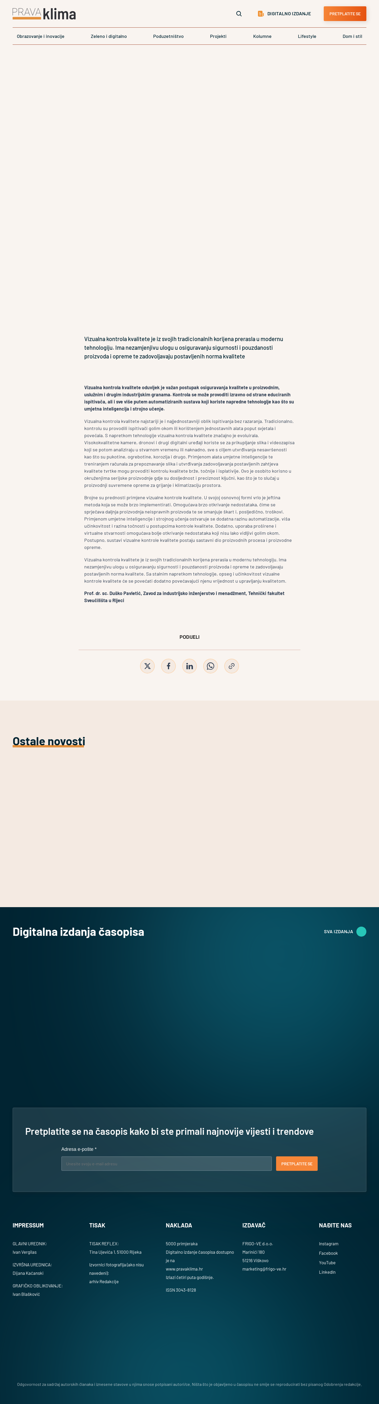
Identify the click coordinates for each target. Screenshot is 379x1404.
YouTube (327, 1262)
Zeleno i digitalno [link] (109, 36)
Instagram (328, 1243)
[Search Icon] (239, 13)
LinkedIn (327, 1272)
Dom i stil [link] (352, 36)
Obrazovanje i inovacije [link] (40, 36)
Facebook (328, 1253)
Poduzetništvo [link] (168, 36)
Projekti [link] (218, 36)
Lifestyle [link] (307, 36)
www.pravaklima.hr (184, 1268)
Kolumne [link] (262, 36)
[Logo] (44, 13)
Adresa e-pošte (79, 1149)
